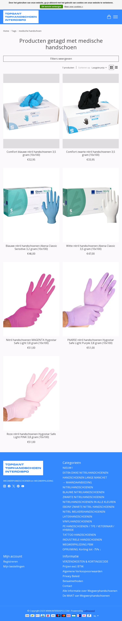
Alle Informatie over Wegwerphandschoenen (90, 591)
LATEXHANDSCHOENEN (77, 516)
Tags (14, 30)
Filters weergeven (61, 58)
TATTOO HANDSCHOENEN (79, 535)
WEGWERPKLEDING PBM (78, 544)
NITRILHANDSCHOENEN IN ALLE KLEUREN (89, 502)
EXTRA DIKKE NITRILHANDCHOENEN (85, 472)
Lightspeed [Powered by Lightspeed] (89, 610)
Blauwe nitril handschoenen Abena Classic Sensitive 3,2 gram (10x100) (31, 247)
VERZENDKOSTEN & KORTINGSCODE (85, 561)
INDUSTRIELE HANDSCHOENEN (82, 539)
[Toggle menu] (115, 17)
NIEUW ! (68, 468)
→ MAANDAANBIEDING (77, 482)
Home (6, 30)
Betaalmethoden (73, 581)
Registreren (10, 561)
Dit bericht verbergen (51, 7)
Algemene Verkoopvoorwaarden (82, 571)
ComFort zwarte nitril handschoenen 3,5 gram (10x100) (90, 153)
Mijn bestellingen (13, 566)
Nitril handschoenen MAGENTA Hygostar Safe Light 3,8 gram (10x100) (31, 341)
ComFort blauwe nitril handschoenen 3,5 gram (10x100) (31, 153)
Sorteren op (84, 67)
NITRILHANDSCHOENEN (78, 487)
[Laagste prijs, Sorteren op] (99, 67)
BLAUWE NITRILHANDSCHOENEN (83, 492)
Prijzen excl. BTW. (73, 566)
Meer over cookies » (73, 7)
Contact (67, 586)
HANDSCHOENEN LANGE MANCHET (85, 477)
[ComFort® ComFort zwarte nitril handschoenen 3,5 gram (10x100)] (91, 111)
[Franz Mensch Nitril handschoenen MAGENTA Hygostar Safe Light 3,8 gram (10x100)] (31, 299)
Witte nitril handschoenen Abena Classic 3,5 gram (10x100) (90, 247)
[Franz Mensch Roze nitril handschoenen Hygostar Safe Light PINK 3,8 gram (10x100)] (31, 393)
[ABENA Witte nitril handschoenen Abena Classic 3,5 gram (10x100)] (91, 205)
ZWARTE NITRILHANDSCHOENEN (83, 497)
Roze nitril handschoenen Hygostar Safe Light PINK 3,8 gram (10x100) (31, 435)
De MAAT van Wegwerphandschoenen (86, 595)
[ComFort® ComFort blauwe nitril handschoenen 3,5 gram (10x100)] (31, 111)
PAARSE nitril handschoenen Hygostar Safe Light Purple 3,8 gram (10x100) (90, 341)
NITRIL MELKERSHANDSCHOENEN (84, 511)
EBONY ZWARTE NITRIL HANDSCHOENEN (88, 507)
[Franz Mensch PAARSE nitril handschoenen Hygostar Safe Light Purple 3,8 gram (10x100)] (91, 299)
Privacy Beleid (71, 576)
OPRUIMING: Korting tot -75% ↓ (82, 549)
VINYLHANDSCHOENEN (77, 521)
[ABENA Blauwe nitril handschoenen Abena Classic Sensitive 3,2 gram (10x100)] (31, 205)
